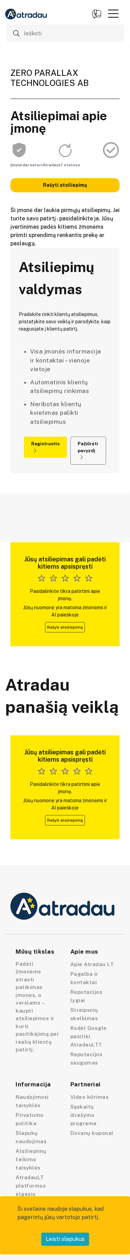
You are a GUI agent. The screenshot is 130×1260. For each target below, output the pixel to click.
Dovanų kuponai (91, 1133)
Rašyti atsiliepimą (65, 185)
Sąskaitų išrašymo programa (83, 1115)
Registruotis (45, 447)
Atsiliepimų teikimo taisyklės (31, 1159)
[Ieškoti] (65, 33)
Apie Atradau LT (92, 964)
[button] (113, 13)
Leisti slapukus (65, 1239)
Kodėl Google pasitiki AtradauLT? (88, 1036)
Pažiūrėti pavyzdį (88, 450)
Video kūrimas (89, 1097)
